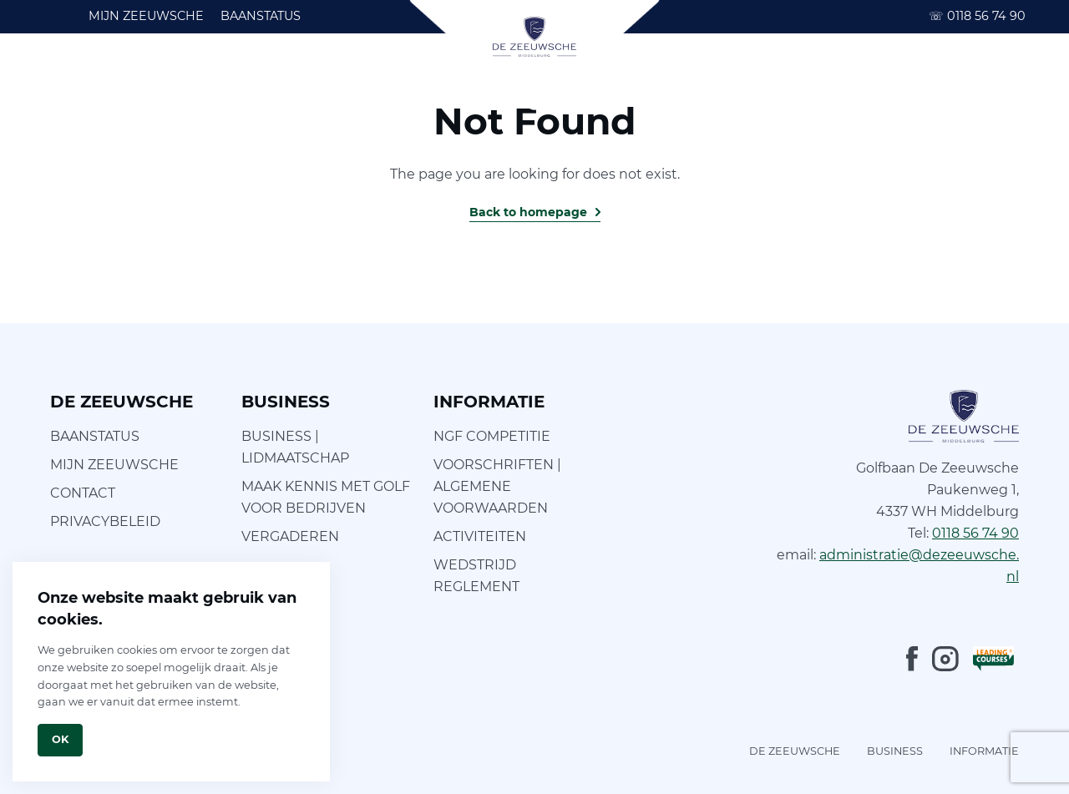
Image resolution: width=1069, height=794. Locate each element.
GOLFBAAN (128, 75)
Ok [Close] (60, 739)
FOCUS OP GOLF (465, 75)
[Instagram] (945, 658)
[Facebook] (912, 658)
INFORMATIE (746, 75)
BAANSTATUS (260, 15)
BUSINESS (843, 75)
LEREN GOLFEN (240, 75)
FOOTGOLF (351, 75)
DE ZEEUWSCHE (794, 751)
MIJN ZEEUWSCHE (146, 15)
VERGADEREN (290, 536)
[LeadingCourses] (993, 658)
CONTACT (82, 493)
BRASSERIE (646, 75)
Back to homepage (528, 212)
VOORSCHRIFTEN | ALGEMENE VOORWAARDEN (497, 486)
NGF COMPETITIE (491, 436)
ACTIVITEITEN (479, 536)
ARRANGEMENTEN (960, 75)
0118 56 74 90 (977, 15)
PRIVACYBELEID (105, 521)
